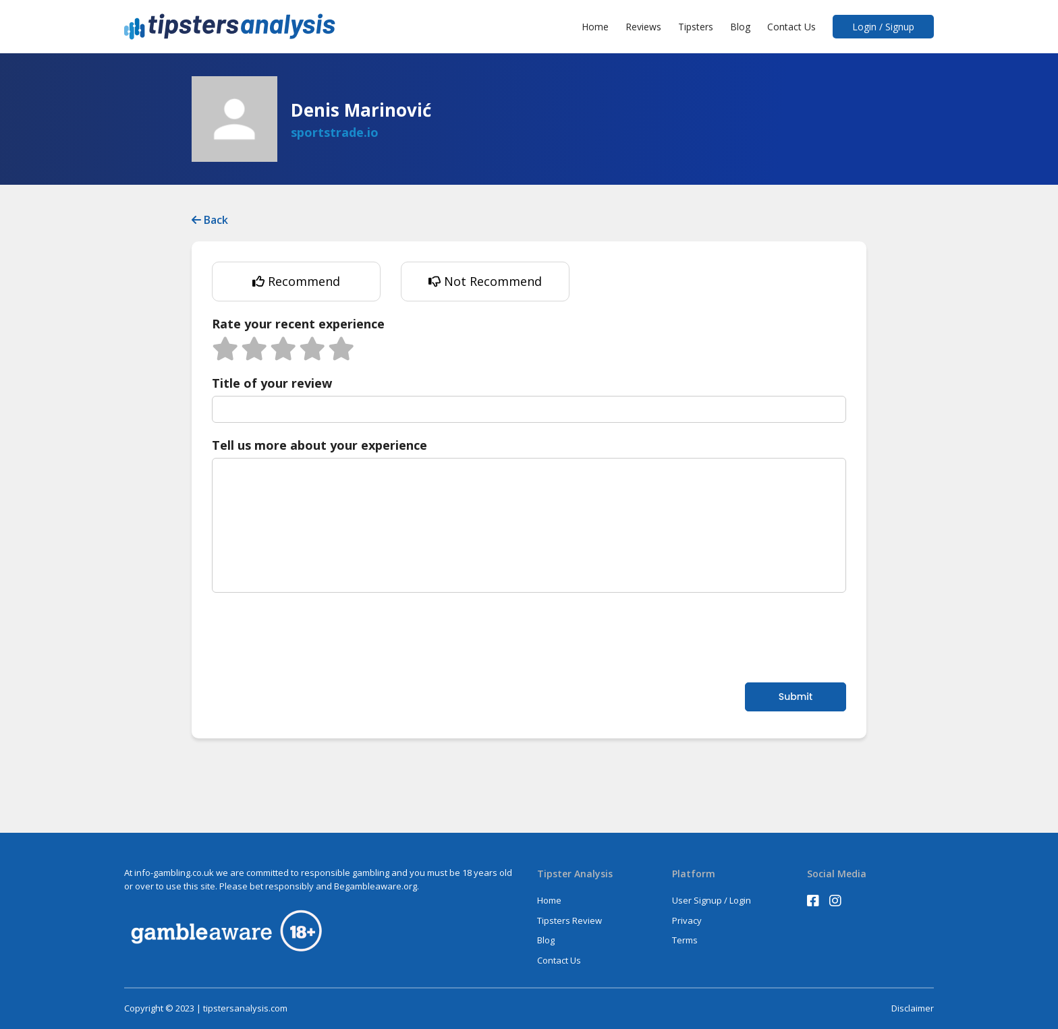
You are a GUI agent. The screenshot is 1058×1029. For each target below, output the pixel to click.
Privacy (687, 920)
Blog (740, 26)
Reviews (643, 26)
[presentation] (314, 636)
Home (595, 26)
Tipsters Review (569, 920)
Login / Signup (883, 26)
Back (210, 219)
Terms (685, 940)
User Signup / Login (711, 900)
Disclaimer (912, 1008)
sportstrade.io (335, 132)
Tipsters (695, 26)
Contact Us (791, 26)
